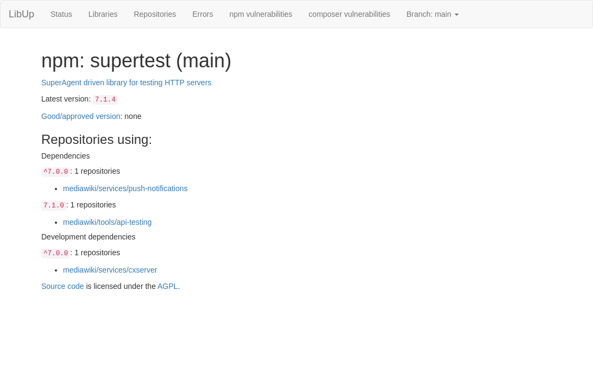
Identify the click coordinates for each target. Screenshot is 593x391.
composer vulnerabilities (349, 14)
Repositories (155, 14)
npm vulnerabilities (260, 14)
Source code (62, 286)
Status (61, 14)
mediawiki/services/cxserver (110, 270)
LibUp (21, 14)
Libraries (103, 14)
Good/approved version (81, 116)
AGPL (167, 286)
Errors (202, 14)
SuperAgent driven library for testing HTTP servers (126, 82)
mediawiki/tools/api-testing (107, 222)
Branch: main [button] (433, 14)
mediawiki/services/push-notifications (125, 188)
